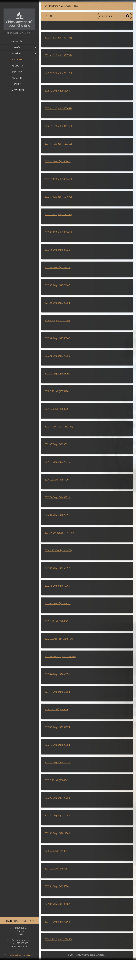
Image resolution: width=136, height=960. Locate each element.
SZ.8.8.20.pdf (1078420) (57, 391)
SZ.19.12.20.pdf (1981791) (58, 55)
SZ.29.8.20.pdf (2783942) (58, 338)
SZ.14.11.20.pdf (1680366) (58, 143)
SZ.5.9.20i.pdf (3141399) (57, 320)
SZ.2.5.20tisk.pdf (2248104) (59, 638)
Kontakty (17, 71)
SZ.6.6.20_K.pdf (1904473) (58, 550)
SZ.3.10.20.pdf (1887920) (58, 249)
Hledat (128, 16)
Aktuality (17, 78)
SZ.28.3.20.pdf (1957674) (58, 727)
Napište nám (17, 90)
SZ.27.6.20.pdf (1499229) (58, 497)
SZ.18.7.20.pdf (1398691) (58, 444)
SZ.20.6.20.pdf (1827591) (58, 515)
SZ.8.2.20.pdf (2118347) (57, 851)
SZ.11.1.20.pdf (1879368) (58, 921)
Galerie (17, 84)
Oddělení (17, 53)
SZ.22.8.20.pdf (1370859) (58, 355)
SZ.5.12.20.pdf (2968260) (58, 90)
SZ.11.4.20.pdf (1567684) (58, 691)
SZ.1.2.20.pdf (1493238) (57, 868)
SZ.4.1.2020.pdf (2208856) (58, 939)
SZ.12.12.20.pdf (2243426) (58, 73)
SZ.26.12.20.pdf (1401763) (58, 37)
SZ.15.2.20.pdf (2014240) (58, 833)
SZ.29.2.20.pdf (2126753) (58, 797)
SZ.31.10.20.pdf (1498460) (58, 179)
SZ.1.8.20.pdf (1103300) (57, 408)
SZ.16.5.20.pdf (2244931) (58, 603)
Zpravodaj (17, 59)
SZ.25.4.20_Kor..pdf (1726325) (60, 656)
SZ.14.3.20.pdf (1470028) (58, 762)
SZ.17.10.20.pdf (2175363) (58, 214)
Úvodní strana (51, 6)
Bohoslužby (17, 41)
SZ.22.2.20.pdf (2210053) (58, 815)
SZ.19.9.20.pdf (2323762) (58, 285)
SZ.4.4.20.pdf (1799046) (57, 709)
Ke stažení (17, 65)
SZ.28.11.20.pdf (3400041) (58, 108)
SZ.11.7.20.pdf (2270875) (58, 462)
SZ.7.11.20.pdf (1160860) (58, 161)
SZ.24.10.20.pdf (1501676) (58, 196)
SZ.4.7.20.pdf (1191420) (57, 479)
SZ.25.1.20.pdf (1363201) (58, 886)
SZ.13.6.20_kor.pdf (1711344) (60, 532)
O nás (17, 47)
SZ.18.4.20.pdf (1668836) (58, 674)
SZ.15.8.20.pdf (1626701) (58, 373)
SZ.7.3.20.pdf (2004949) (57, 780)
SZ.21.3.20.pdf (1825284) (58, 744)
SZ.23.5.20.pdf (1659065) (58, 585)
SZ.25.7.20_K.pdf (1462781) (59, 426)
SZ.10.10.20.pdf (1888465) (58, 232)
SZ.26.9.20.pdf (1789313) (58, 267)
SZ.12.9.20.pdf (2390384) (58, 302)
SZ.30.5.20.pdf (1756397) (58, 568)
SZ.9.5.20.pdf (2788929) (57, 621)
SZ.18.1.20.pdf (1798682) (58, 904)
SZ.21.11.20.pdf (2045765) (58, 126)
